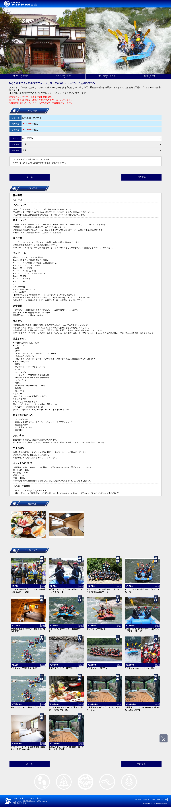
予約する (141, 177)
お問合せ (138, 799)
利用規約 (146, 799)
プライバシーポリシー (159, 799)
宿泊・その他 (149, 76)
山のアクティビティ (64, 76)
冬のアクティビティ (106, 76)
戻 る (29, 177)
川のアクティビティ (21, 76)
